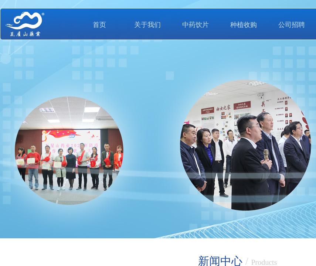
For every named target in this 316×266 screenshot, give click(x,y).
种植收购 (243, 24)
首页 (99, 24)
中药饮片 (195, 24)
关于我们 (147, 24)
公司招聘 (291, 24)
